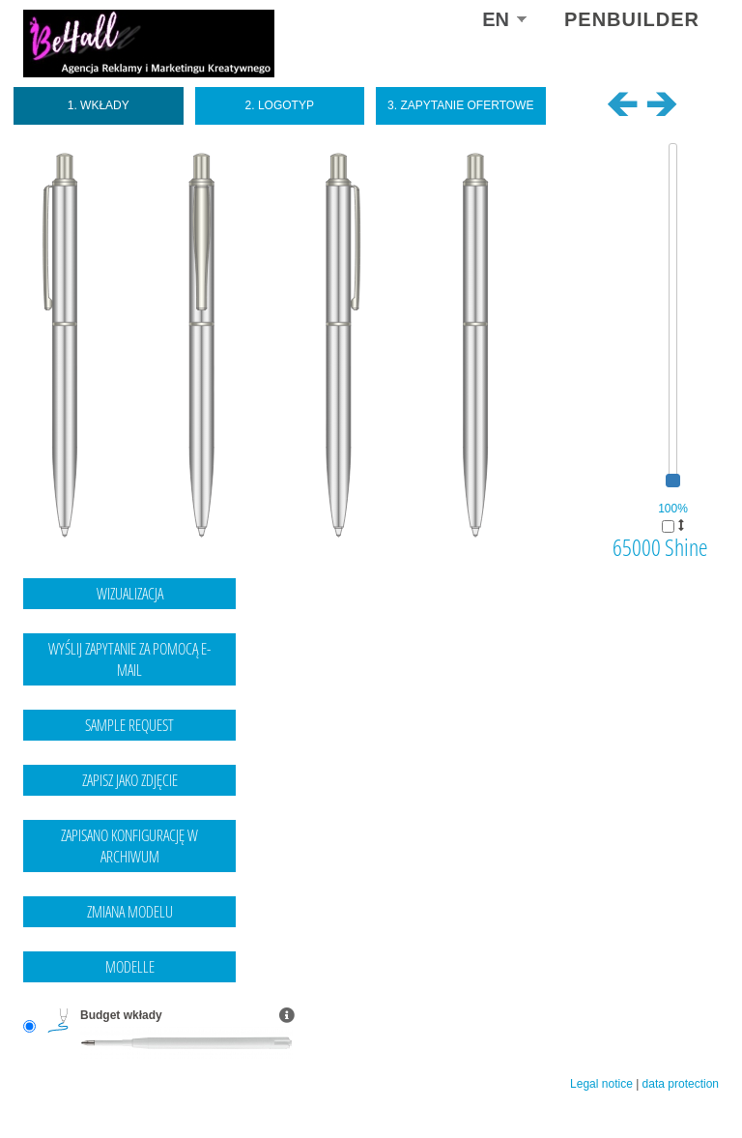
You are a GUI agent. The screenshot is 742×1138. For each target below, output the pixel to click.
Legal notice (601, 1084)
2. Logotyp (279, 105)
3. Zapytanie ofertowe (460, 105)
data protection (680, 1084)
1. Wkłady (98, 105)
